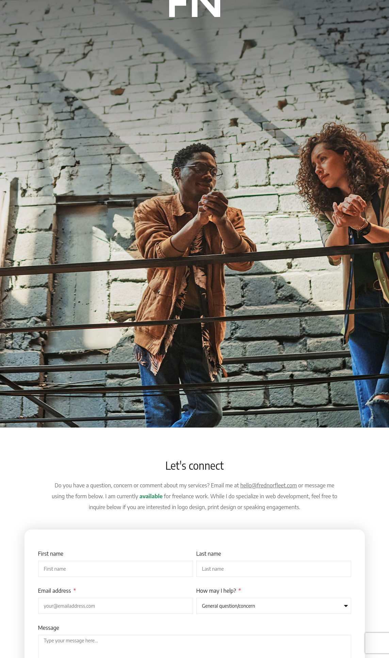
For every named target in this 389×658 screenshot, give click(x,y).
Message (48, 627)
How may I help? (217, 590)
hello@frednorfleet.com (268, 485)
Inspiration (147, 32)
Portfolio (214, 32)
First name (51, 553)
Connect (245, 32)
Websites (181, 32)
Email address (55, 590)
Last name (208, 553)
